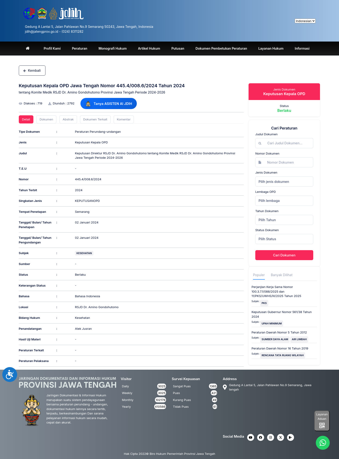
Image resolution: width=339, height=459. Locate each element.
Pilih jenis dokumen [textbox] (274, 182)
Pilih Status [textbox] (267, 239)
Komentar (124, 119)
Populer (259, 275)
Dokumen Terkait (95, 119)
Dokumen (46, 119)
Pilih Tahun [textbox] (267, 220)
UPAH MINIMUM (272, 323)
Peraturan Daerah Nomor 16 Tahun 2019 (280, 348)
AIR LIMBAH (299, 339)
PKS (264, 303)
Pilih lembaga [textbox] (269, 201)
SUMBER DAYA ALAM (275, 339)
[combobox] (284, 181)
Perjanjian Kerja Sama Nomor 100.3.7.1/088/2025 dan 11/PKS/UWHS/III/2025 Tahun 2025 (276, 291)
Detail (26, 119)
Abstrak (68, 119)
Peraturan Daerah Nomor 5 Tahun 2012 (279, 332)
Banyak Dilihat (281, 275)
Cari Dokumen (284, 255)
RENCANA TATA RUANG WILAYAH (283, 355)
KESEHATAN (84, 253)
